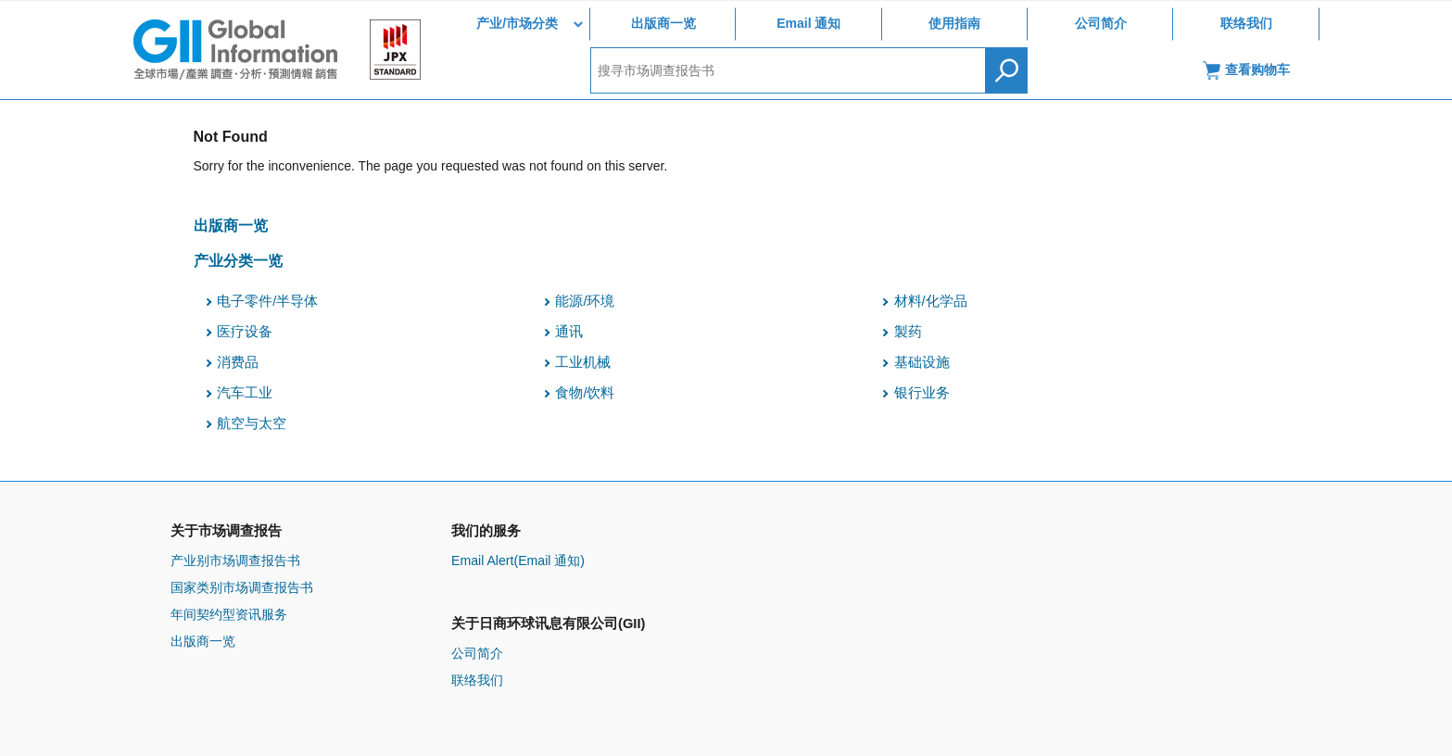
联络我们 (1246, 23)
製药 (908, 331)
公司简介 (1101, 23)
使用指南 (954, 23)
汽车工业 (244, 392)
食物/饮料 (584, 392)
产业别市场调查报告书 (235, 560)
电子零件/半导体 (267, 301)
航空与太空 (251, 423)
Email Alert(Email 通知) (518, 560)
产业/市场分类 (517, 23)
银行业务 (922, 392)
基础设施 (922, 362)
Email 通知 (808, 23)
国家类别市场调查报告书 (241, 587)
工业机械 (583, 362)
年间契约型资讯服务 (228, 614)
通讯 (569, 331)
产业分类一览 (238, 260)
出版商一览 (663, 23)
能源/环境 (584, 301)
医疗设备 (244, 331)
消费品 (238, 362)
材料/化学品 (930, 301)
